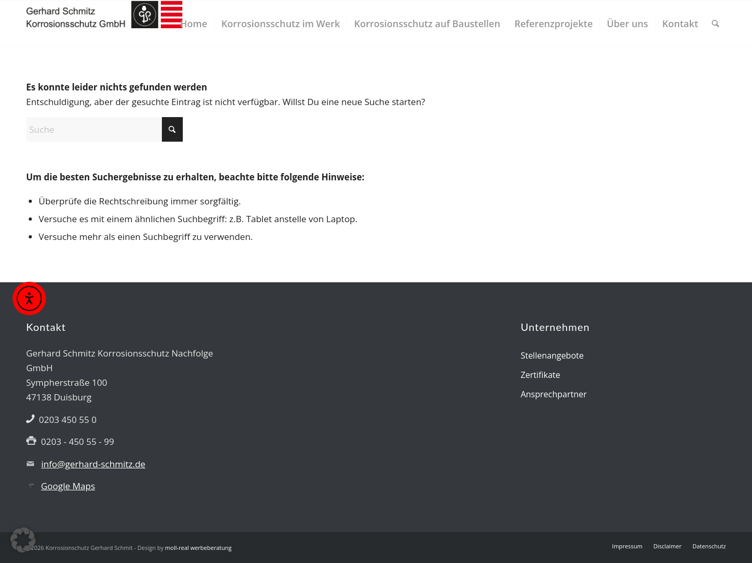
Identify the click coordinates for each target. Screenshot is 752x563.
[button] (23, 540)
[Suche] (715, 24)
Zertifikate (540, 375)
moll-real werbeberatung (198, 547)
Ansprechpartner (554, 394)
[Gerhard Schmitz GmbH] (104, 24)
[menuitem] (193, 24)
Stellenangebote (552, 355)
